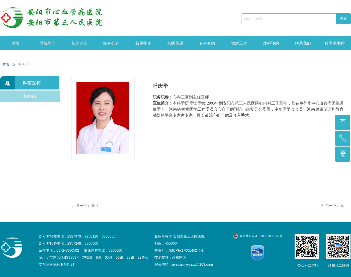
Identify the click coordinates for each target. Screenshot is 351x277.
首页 (6, 64)
